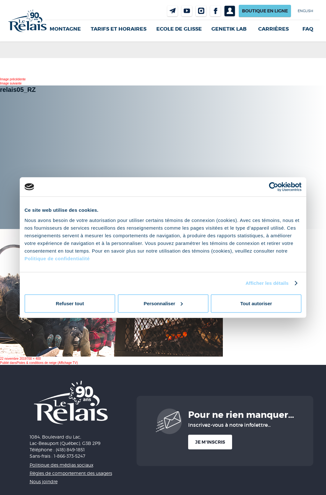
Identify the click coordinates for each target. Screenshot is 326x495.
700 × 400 (33, 358)
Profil (229, 11)
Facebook (215, 11)
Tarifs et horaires (118, 29)
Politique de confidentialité (57, 258)
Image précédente (13, 79)
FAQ (307, 29)
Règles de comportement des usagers (71, 473)
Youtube (186, 11)
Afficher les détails (266, 283)
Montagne (65, 29)
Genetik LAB (228, 29)
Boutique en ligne (265, 11)
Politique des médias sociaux (61, 465)
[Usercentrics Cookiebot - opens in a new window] (273, 187)
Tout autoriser (256, 303)
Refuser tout (70, 303)
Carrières (273, 29)
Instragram (201, 11)
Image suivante (11, 83)
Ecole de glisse (179, 29)
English (305, 11)
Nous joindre (172, 11)
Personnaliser (163, 303)
